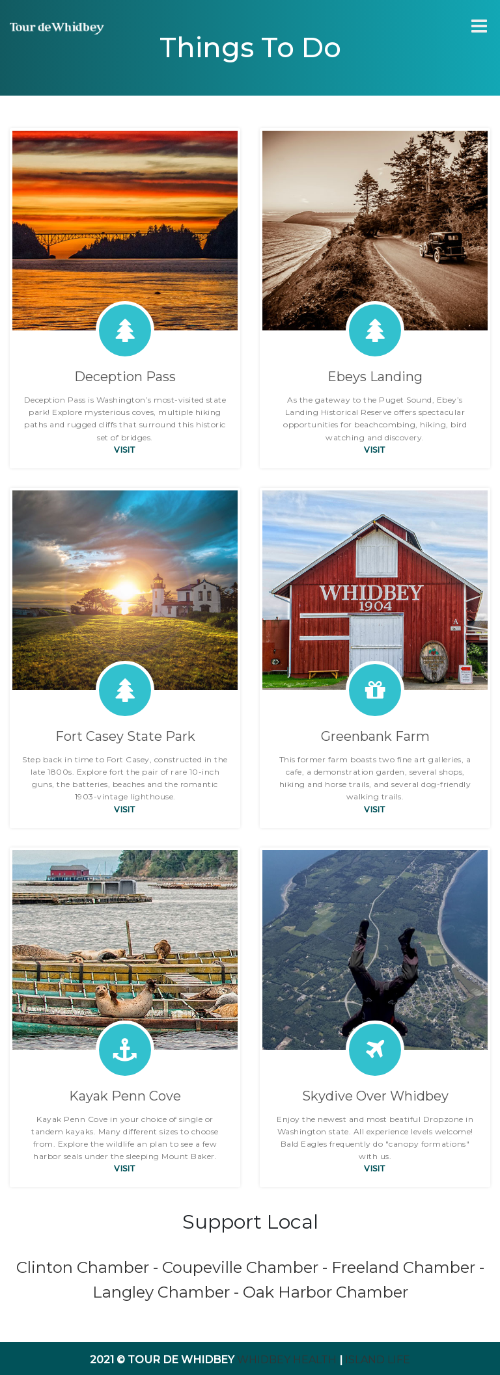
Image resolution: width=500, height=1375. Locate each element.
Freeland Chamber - (407, 1267)
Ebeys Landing (375, 376)
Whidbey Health (287, 1360)
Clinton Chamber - (89, 1267)
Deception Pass (125, 376)
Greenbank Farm (375, 736)
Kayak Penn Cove (125, 1096)
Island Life (377, 1360)
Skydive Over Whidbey (375, 1096)
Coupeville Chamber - (246, 1267)
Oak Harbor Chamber (325, 1292)
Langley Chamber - (167, 1292)
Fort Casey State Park (125, 736)
